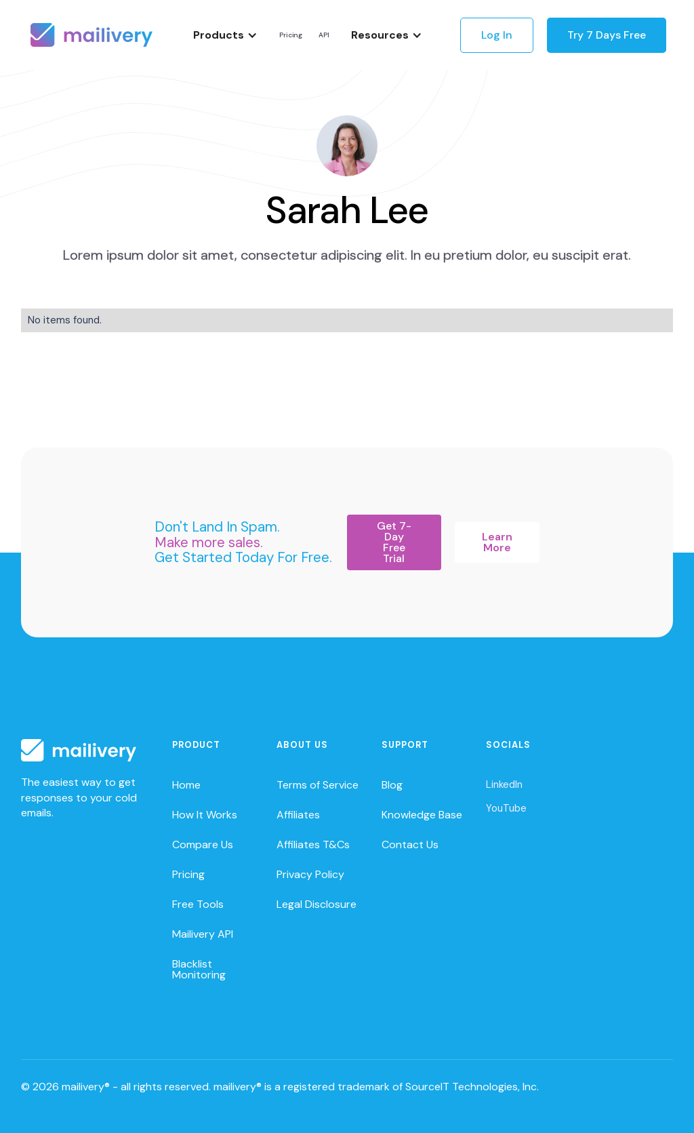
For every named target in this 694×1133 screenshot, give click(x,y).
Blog (392, 785)
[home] (91, 35)
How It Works (204, 815)
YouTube (506, 808)
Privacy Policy (310, 874)
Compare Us (202, 844)
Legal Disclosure (316, 904)
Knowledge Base (422, 815)
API (324, 35)
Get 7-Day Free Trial (394, 542)
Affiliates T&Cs (313, 844)
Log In (496, 35)
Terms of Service (318, 785)
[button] (225, 35)
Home (186, 785)
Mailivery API (202, 934)
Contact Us (410, 844)
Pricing (290, 35)
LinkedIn (504, 784)
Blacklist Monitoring (199, 969)
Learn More (497, 542)
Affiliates (298, 815)
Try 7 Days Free (606, 35)
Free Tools (198, 904)
